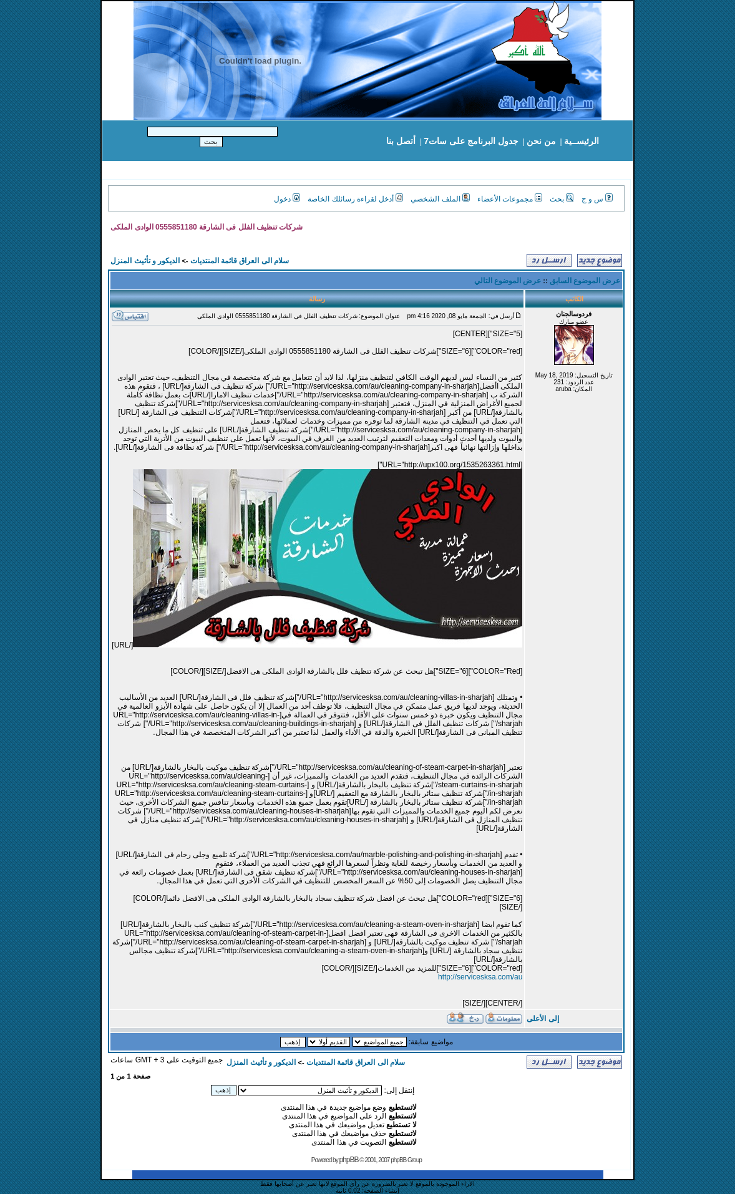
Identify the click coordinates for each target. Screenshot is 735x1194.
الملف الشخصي (440, 199)
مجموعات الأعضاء (509, 199)
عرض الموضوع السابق (585, 280)
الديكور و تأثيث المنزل (145, 260)
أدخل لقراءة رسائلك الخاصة (355, 199)
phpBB (348, 1159)
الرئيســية (581, 141)
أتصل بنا (401, 141)
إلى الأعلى (542, 1018)
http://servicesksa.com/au (480, 977)
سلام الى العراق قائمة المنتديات (239, 260)
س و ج (597, 199)
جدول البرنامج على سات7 (471, 141)
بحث (561, 199)
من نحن (541, 141)
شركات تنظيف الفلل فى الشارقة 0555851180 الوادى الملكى (206, 227)
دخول (287, 199)
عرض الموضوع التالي (508, 280)
